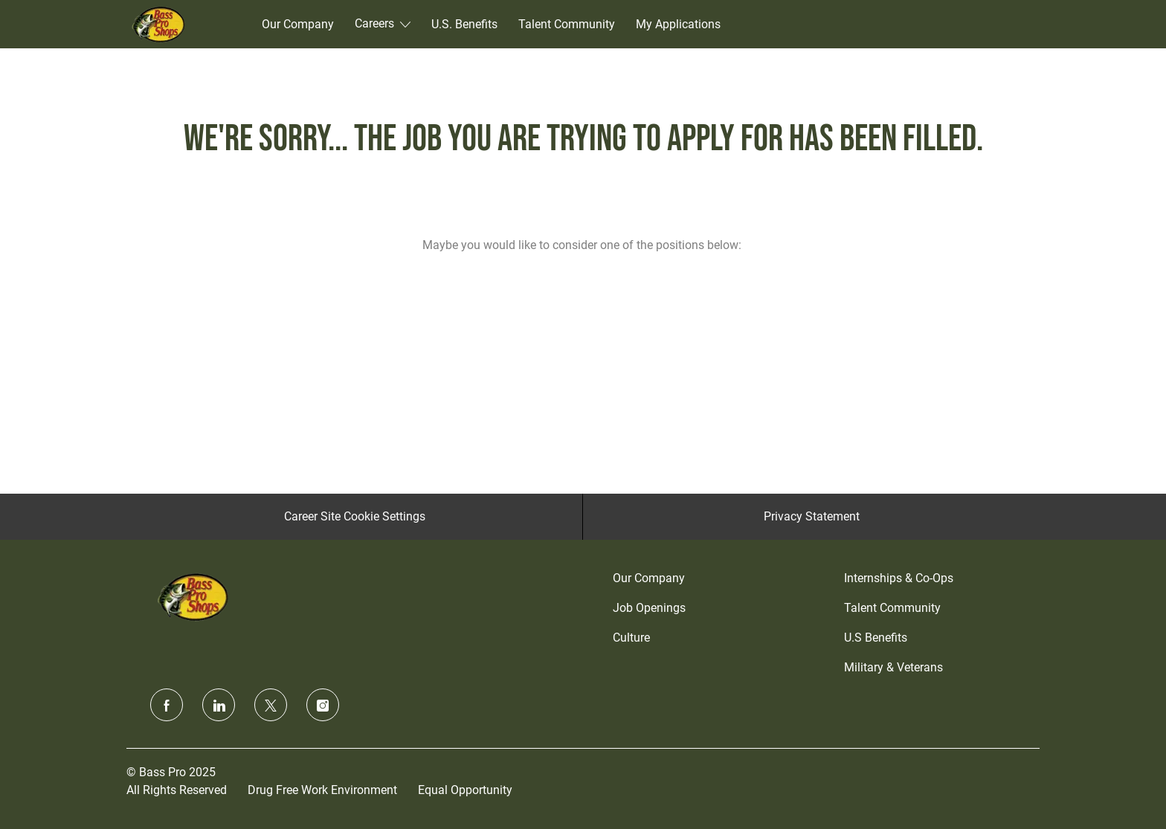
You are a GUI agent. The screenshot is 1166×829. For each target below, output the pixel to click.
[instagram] (322, 704)
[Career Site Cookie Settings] (354, 517)
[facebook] (166, 704)
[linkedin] (218, 704)
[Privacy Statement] (811, 517)
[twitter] (270, 704)
